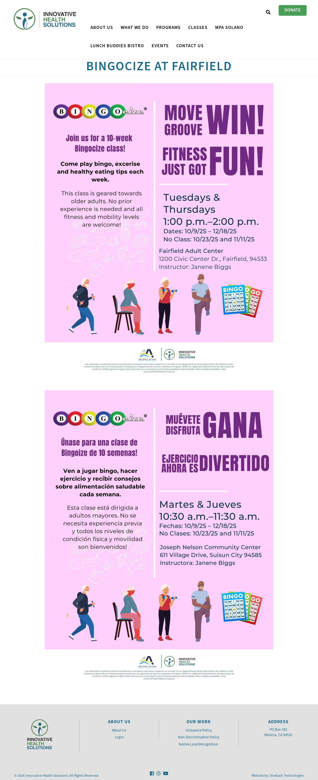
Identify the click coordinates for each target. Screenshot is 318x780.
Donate (292, 10)
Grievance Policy (199, 730)
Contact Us (190, 46)
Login (119, 737)
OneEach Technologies (287, 775)
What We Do (135, 27)
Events (160, 46)
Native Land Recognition (199, 744)
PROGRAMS (168, 27)
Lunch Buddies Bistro (117, 46)
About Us (101, 27)
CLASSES (198, 27)
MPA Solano (229, 27)
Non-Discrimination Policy (198, 737)
